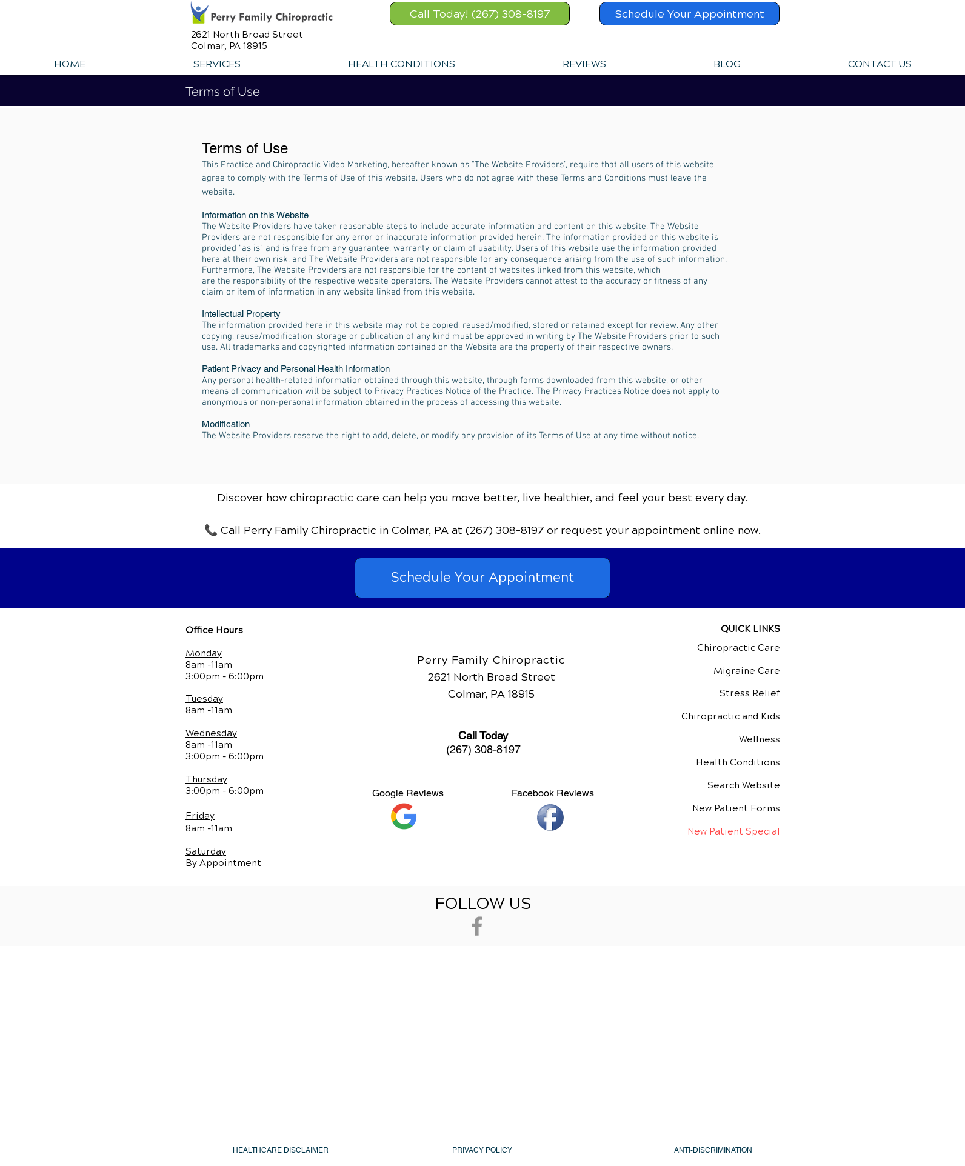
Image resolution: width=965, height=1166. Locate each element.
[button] (216, 64)
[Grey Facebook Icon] (477, 926)
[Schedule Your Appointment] (689, 13)
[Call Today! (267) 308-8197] (480, 13)
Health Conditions (738, 762)
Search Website (743, 785)
